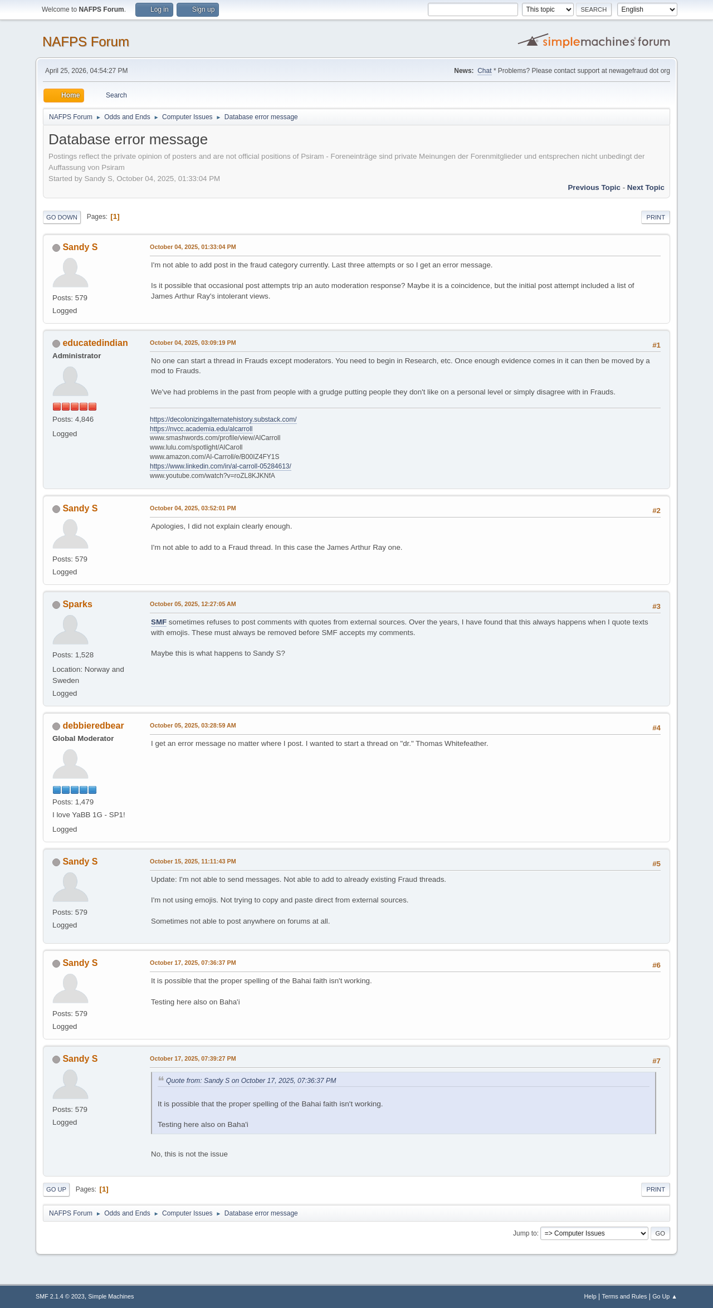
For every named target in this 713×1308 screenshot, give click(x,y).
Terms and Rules (624, 1296)
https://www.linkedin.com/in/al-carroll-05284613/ (220, 466)
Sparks (77, 604)
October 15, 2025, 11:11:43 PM (193, 861)
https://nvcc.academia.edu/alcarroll (201, 429)
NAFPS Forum (85, 41)
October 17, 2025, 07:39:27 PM (193, 1058)
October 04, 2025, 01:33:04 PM (193, 246)
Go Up (56, 1189)
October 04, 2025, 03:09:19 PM (193, 342)
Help (590, 1296)
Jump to (525, 1233)
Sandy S (79, 247)
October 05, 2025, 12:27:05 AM (193, 604)
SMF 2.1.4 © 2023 (60, 1296)
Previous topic (594, 187)
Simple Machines (111, 1296)
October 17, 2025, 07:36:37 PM (193, 962)
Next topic (646, 187)
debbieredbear (93, 725)
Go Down (61, 217)
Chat (484, 71)
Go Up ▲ (664, 1296)
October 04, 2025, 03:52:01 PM (193, 508)
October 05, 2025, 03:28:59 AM (193, 725)
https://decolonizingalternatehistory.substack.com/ (223, 419)
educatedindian (95, 343)
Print (655, 217)
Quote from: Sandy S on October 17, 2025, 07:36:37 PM (251, 1081)
